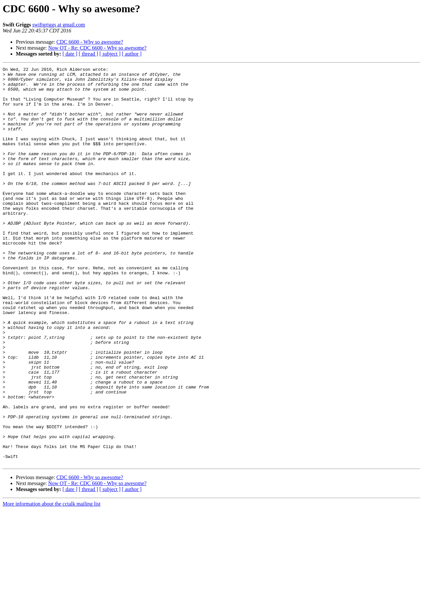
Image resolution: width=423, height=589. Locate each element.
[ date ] (69, 54)
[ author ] (132, 54)
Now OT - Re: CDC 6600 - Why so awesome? (97, 48)
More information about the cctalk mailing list (51, 583)
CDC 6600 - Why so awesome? (90, 42)
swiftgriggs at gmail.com (58, 24)
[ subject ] (110, 54)
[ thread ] (88, 54)
